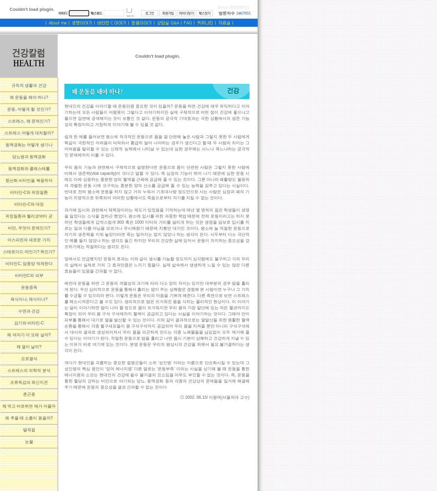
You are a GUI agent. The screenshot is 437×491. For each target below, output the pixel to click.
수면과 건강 (29, 311)
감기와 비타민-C (29, 323)
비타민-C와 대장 (29, 204)
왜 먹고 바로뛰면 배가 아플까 (29, 406)
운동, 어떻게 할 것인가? (29, 109)
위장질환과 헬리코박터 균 (29, 216)
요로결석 (29, 358)
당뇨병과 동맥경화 (29, 156)
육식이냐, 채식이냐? (29, 299)
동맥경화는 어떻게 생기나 (29, 145)
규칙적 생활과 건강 (29, 85)
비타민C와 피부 (29, 275)
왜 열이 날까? (29, 346)
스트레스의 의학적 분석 (29, 370)
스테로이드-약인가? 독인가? (29, 251)
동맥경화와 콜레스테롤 (29, 168)
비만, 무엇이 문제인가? (29, 228)
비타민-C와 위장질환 (29, 192)
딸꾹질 (29, 430)
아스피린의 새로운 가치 (29, 240)
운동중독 (29, 287)
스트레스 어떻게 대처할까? (29, 133)
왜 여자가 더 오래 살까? (29, 335)
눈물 (29, 441)
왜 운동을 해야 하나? (29, 97)
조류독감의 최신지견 (29, 382)
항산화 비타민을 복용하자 (29, 180)
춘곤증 (29, 394)
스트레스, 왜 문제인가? (29, 121)
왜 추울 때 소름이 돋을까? (29, 418)
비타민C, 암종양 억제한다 (29, 263)
